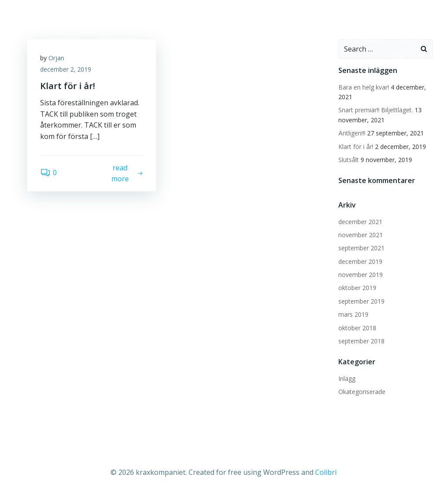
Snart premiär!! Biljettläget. (375, 110)
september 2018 (361, 341)
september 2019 (361, 301)
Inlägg (346, 378)
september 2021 (361, 248)
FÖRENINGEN (117, 39)
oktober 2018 (357, 328)
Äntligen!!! (351, 133)
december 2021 (360, 222)
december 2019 (360, 261)
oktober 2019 (357, 288)
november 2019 (360, 274)
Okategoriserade (361, 391)
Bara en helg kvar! (363, 87)
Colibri (326, 472)
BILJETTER (64, 39)
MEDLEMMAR (363, 39)
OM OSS (412, 39)
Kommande (218, 39)
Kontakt (269, 39)
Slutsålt (348, 160)
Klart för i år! (355, 146)
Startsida (407, 57)
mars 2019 (353, 314)
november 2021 (360, 235)
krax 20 (314, 39)
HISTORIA (168, 39)
